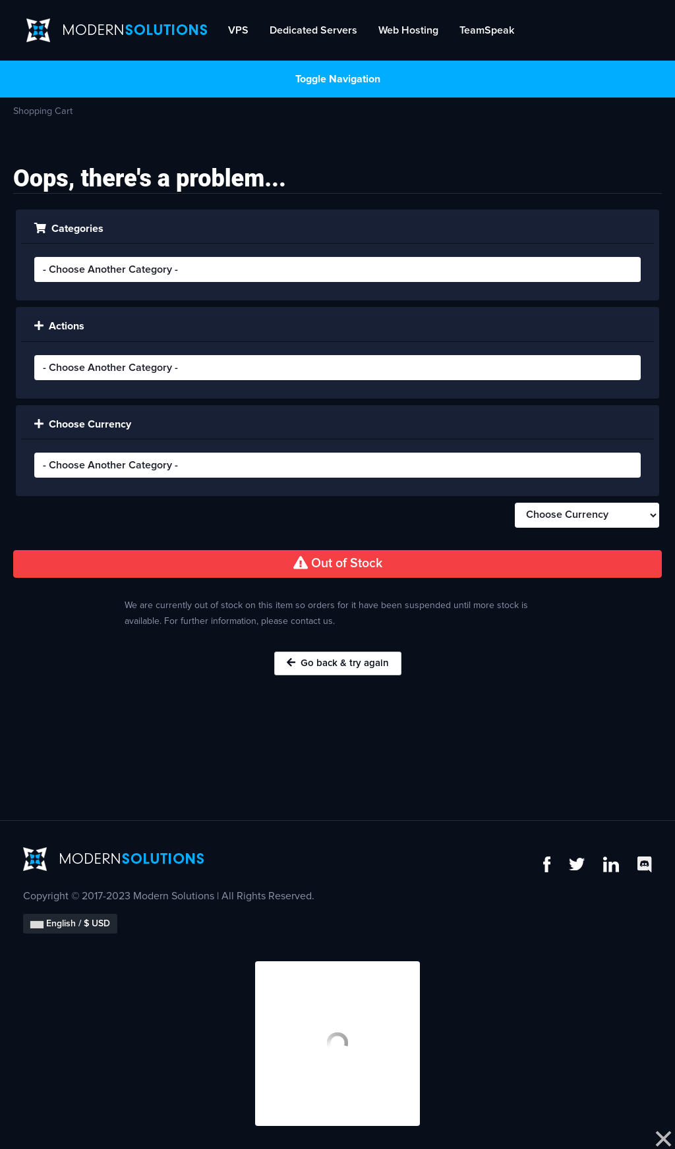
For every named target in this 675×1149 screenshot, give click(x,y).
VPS (238, 30)
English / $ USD (70, 923)
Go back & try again (338, 663)
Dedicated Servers (313, 30)
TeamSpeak (486, 30)
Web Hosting (408, 30)
